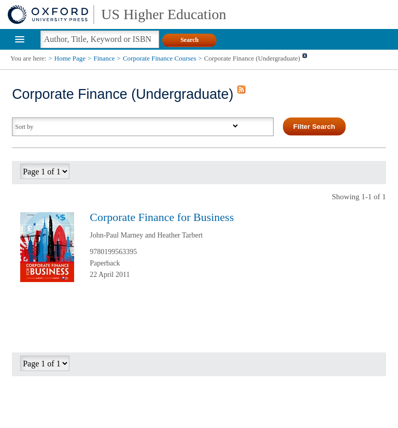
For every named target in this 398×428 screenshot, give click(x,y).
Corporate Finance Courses (159, 58)
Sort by (24, 126)
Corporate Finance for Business (162, 217)
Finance (104, 58)
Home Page (70, 58)
